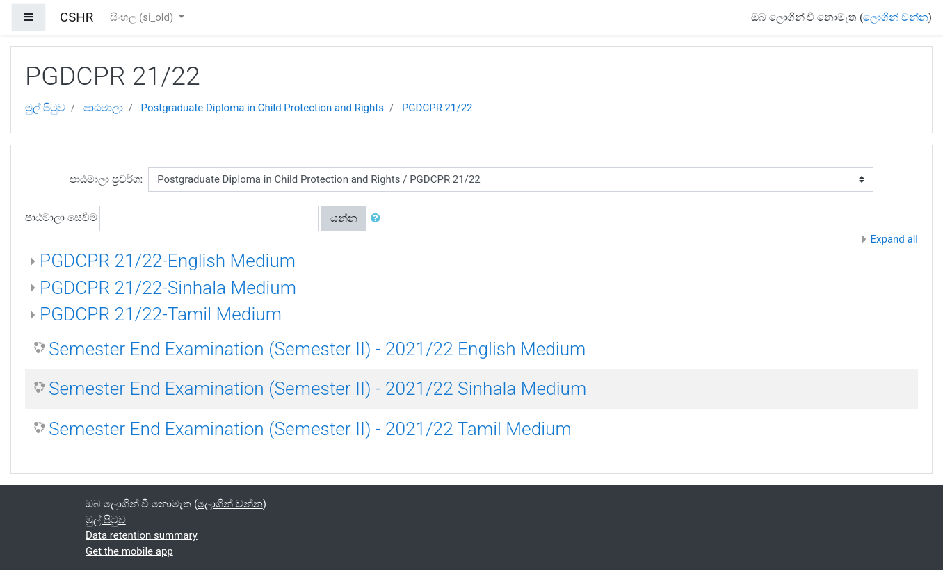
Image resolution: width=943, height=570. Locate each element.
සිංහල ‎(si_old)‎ (143, 17)
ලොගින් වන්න (895, 17)
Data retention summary (142, 535)
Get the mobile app (129, 551)
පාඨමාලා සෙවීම (61, 217)
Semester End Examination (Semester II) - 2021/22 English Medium (317, 349)
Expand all (894, 239)
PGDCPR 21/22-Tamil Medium (161, 314)
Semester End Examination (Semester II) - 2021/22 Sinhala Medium (317, 388)
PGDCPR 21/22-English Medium (168, 260)
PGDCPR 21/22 (437, 107)
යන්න (343, 218)
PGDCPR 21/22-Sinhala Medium (168, 287)
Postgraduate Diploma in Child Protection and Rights (262, 107)
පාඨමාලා (103, 107)
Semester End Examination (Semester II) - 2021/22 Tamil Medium (310, 428)
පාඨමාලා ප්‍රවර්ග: (106, 179)
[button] (378, 218)
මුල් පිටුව (45, 107)
